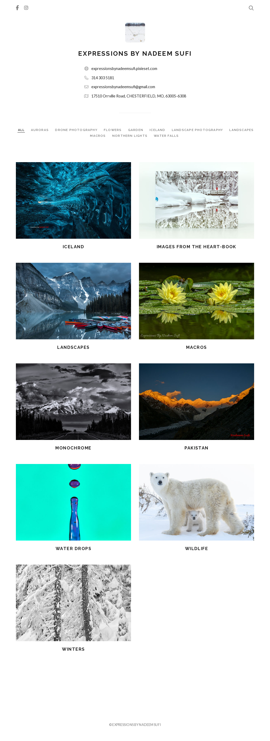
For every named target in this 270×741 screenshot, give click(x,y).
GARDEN (136, 130)
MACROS (98, 136)
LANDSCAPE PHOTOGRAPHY (198, 130)
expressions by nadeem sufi (135, 53)
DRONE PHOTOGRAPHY (76, 130)
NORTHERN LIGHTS (130, 136)
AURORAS (40, 130)
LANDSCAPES (241, 130)
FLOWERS (113, 130)
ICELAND (158, 130)
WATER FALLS (166, 136)
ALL (21, 130)
